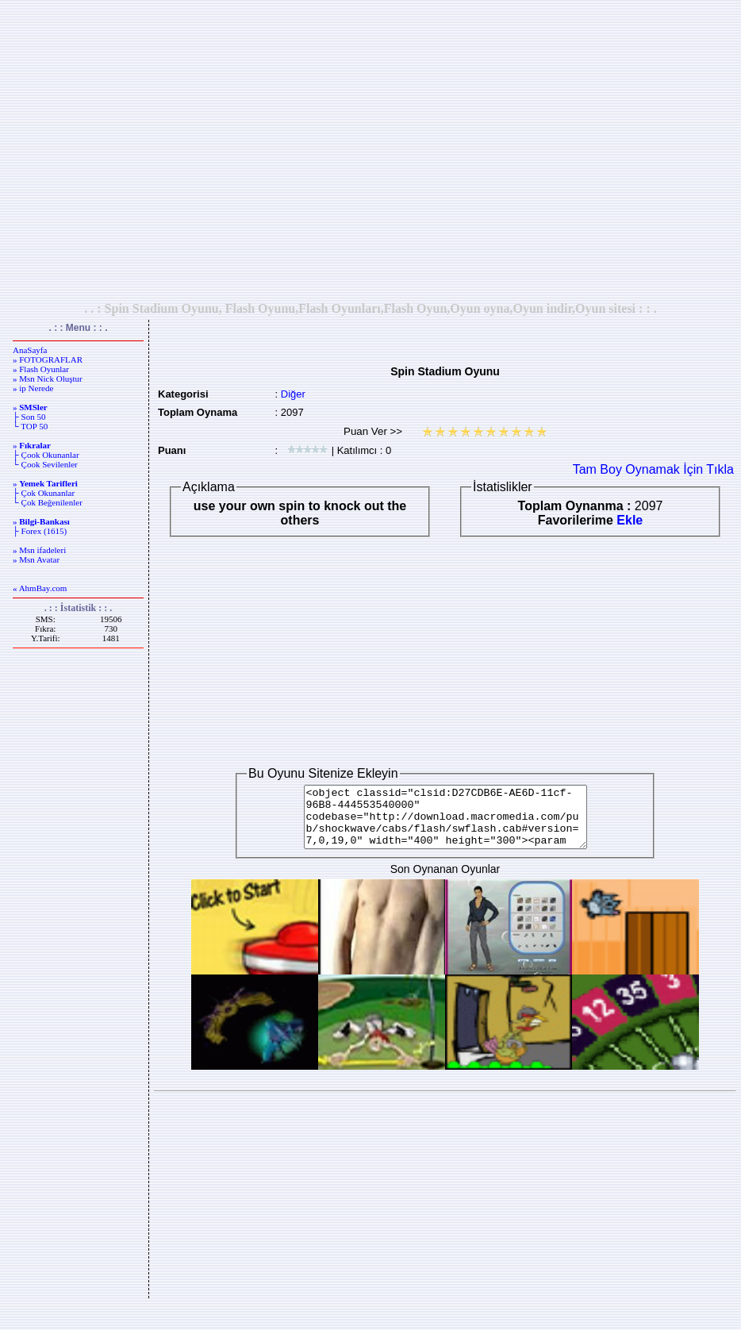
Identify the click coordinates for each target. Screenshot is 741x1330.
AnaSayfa (30, 350)
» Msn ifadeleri (39, 550)
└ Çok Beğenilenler (48, 502)
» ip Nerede (33, 388)
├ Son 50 (29, 416)
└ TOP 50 (30, 426)
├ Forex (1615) (40, 531)
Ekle (629, 520)
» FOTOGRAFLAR (48, 359)
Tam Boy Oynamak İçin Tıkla (653, 469)
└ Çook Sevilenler (45, 464)
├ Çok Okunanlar (44, 493)
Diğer (293, 394)
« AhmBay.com (40, 588)
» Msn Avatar (36, 559)
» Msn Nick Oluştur (48, 378)
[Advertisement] (367, 150)
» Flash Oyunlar (41, 369)
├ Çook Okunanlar (46, 454)
